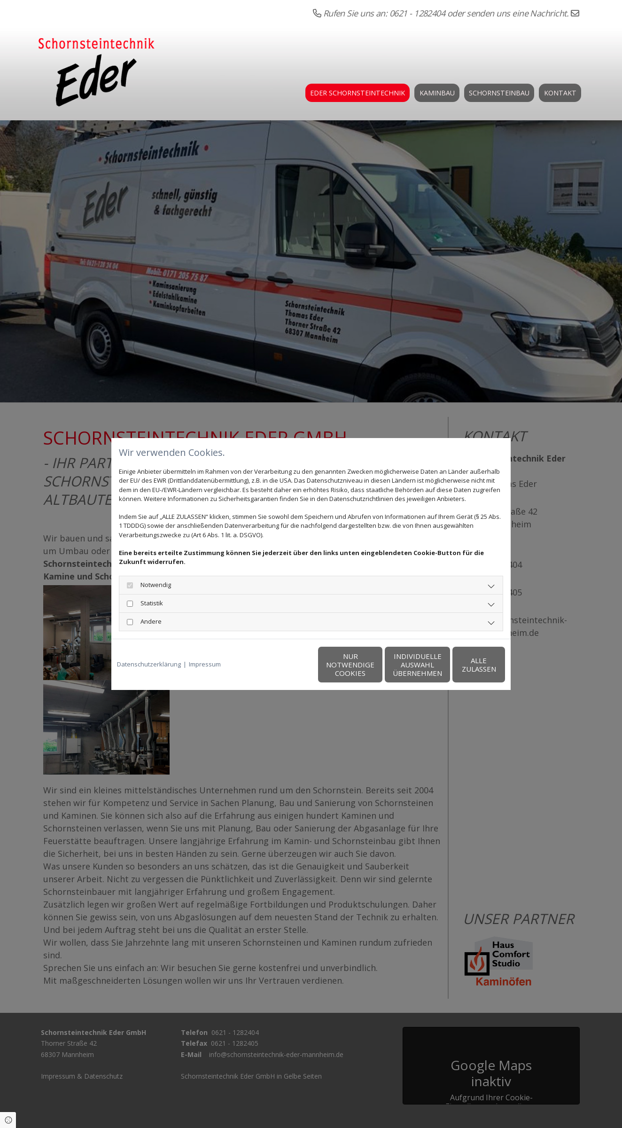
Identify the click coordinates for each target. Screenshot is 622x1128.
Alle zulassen (461, 664)
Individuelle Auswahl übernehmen (372, 664)
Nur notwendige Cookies (283, 665)
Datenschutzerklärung (149, 664)
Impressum (205, 664)
